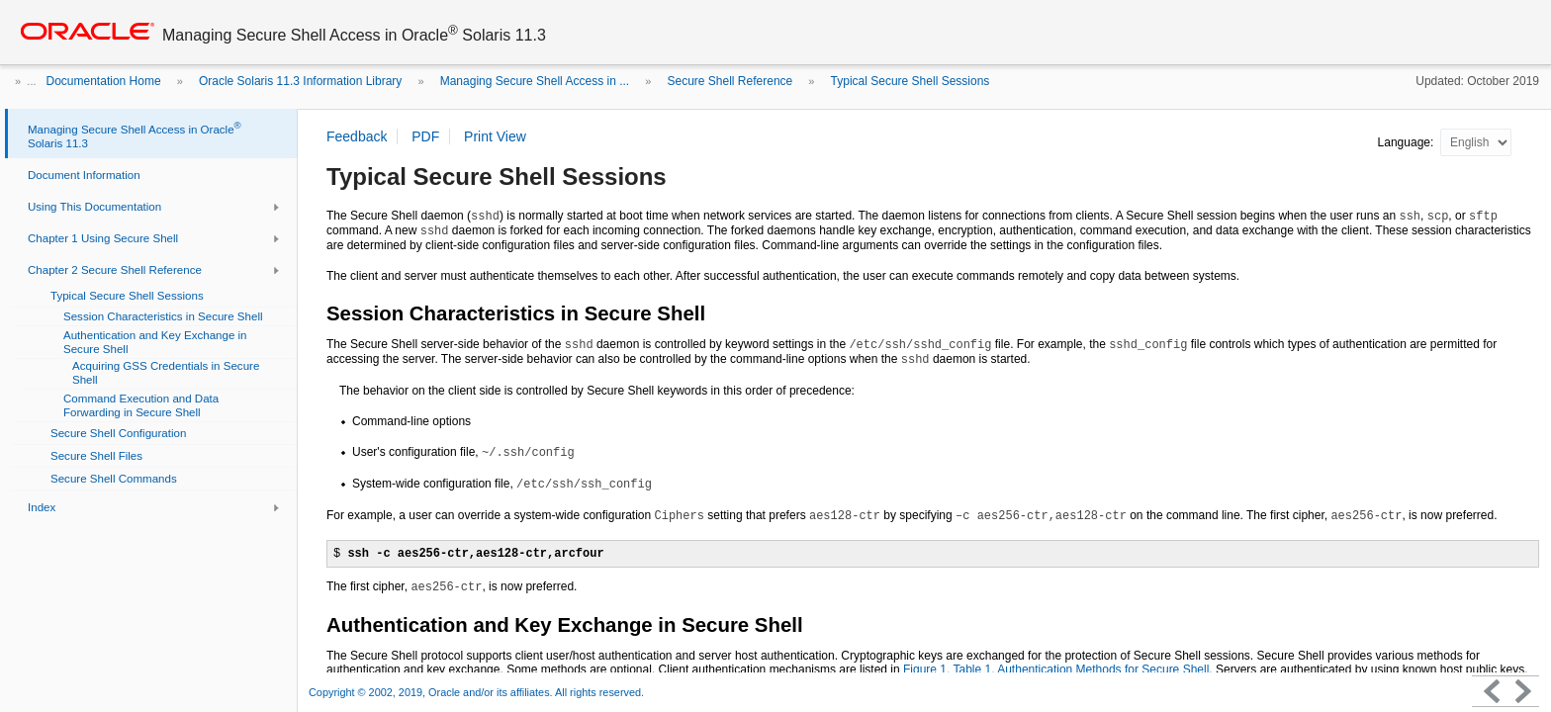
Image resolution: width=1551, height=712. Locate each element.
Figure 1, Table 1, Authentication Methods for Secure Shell (1056, 669)
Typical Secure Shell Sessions (910, 81)
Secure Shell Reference (729, 81)
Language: (1407, 142)
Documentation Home (103, 81)
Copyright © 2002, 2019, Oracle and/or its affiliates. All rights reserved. (476, 692)
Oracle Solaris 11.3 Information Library (300, 81)
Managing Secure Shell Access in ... (534, 81)
